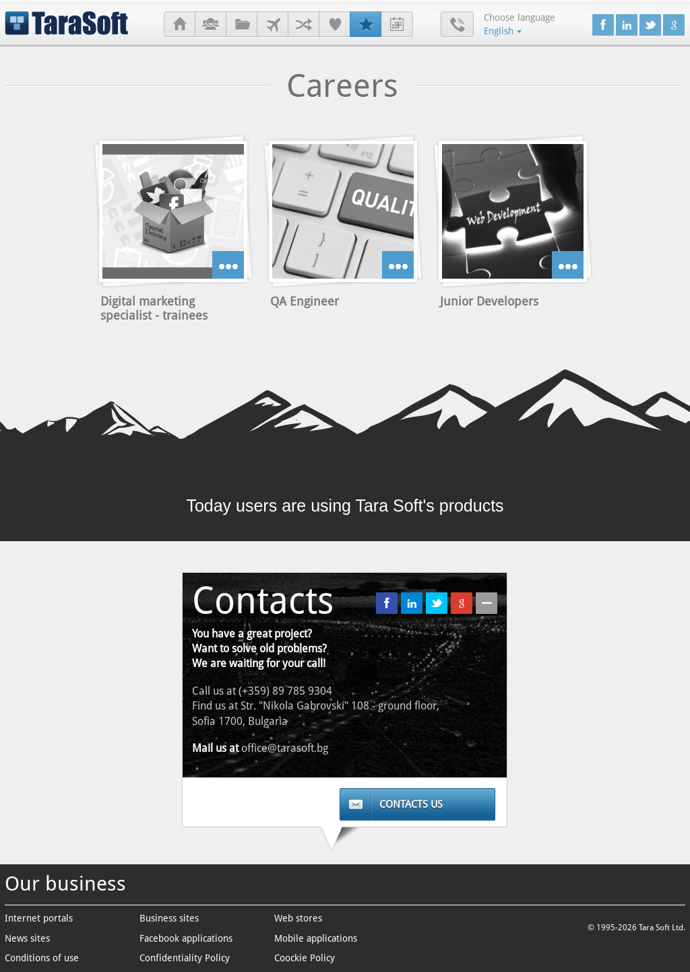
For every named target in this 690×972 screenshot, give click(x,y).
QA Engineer (304, 301)
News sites (27, 938)
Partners (303, 24)
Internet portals (39, 918)
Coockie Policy (304, 957)
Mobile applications (315, 938)
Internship (397, 24)
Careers (365, 24)
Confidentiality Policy (184, 957)
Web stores (298, 918)
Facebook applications (185, 938)
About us (210, 24)
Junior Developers (489, 301)
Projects (241, 24)
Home (179, 24)
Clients (272, 24)
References (334, 24)
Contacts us (411, 804)
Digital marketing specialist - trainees (154, 308)
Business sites (169, 918)
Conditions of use (42, 957)
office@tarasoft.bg (284, 748)
